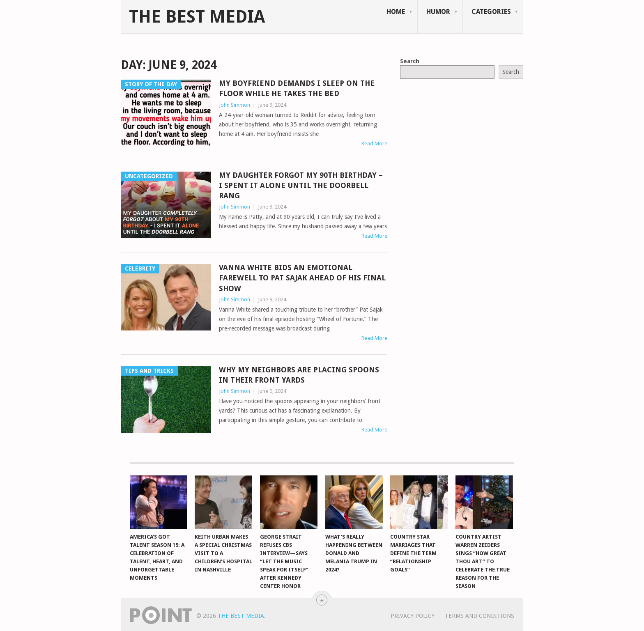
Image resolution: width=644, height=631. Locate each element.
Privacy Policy (413, 616)
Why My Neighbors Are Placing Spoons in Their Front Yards (299, 374)
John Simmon (234, 105)
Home (395, 12)
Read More (374, 143)
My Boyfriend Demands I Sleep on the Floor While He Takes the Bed (297, 88)
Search (409, 61)
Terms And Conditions (479, 616)
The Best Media (197, 16)
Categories (491, 12)
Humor (438, 12)
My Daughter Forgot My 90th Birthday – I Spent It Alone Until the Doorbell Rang (301, 185)
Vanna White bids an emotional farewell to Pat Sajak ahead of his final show (302, 277)
